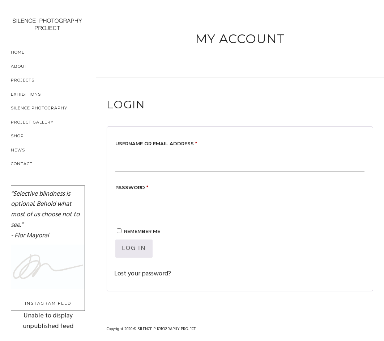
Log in (134, 248)
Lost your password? (142, 274)
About (19, 66)
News (18, 150)
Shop (17, 135)
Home (18, 52)
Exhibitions (26, 94)
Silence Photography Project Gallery (39, 115)
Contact (22, 163)
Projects (22, 80)
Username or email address (168, 142)
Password (144, 186)
